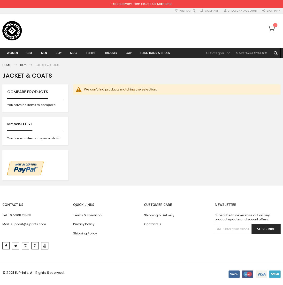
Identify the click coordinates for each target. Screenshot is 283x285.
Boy (23, 65)
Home (6, 65)
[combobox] (242, 53)
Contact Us (152, 224)
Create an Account (243, 11)
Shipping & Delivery (159, 215)
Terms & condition (87, 215)
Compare (211, 11)
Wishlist (187, 11)
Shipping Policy (85, 233)
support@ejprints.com (28, 224)
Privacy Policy (83, 224)
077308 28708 (20, 215)
